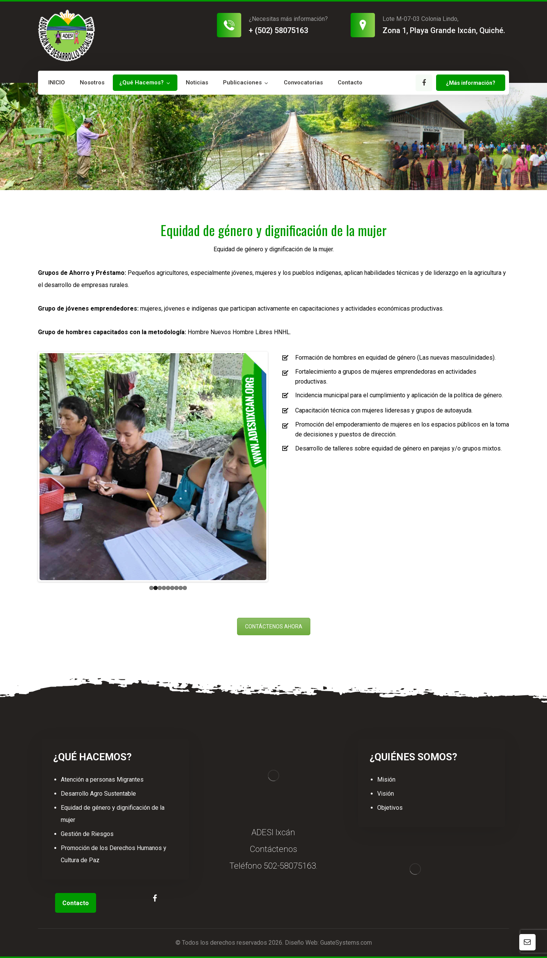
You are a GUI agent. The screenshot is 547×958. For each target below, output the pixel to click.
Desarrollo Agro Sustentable (98, 793)
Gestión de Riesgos (87, 833)
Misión (386, 779)
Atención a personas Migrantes (102, 779)
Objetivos (390, 807)
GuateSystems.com (346, 942)
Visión (385, 793)
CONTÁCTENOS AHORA (273, 626)
